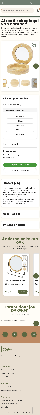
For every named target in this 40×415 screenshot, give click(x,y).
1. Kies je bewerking (12, 105)
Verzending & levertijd (11, 390)
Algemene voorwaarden (11, 400)
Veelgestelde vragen (10, 387)
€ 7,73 (8, 292)
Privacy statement (9, 404)
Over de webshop (9, 370)
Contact (5, 376)
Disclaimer (5, 407)
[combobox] (15, 10)
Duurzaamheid (7, 373)
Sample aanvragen (20, 170)
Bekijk (22, 292)
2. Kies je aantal (10, 144)
